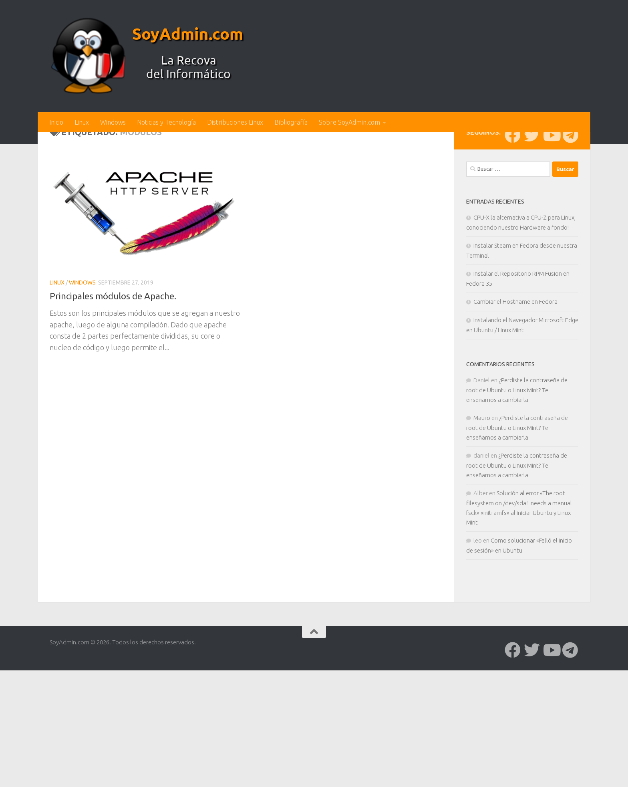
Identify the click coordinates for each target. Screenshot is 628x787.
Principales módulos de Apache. (117, 428)
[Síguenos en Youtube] (551, 267)
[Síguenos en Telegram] (570, 267)
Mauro (481, 550)
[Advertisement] (314, 192)
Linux (81, 122)
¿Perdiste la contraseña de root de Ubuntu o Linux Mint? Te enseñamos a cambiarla (517, 522)
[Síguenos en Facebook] (513, 267)
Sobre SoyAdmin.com (349, 122)
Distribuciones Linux (235, 122)
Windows (113, 122)
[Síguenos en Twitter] (532, 267)
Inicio (56, 122)
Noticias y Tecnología (166, 122)
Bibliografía (291, 122)
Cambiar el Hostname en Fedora (515, 433)
